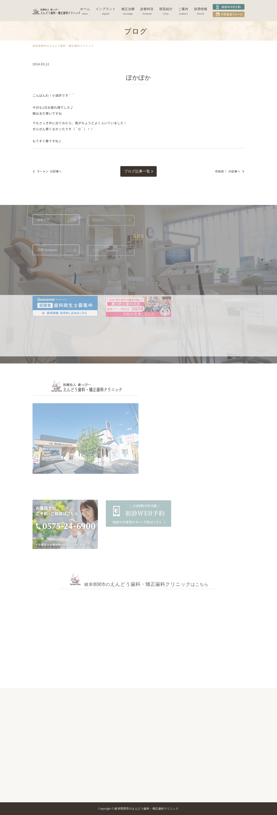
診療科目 (147, 9)
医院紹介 (166, 9)
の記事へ (49, 171)
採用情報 (200, 9)
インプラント (106, 9)
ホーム (85, 9)
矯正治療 (128, 9)
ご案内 (183, 9)
